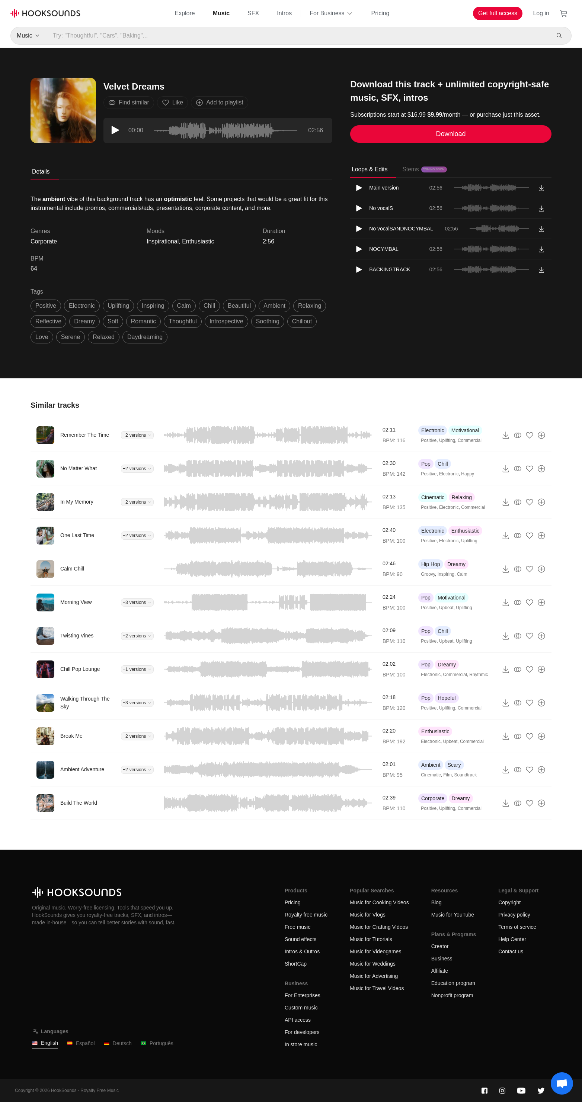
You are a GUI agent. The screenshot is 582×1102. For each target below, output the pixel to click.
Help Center (512, 939)
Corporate (432, 798)
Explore (185, 13)
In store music (301, 1044)
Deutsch (118, 1043)
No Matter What (78, 468)
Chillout (302, 321)
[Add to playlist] (541, 435)
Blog (436, 902)
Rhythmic (478, 674)
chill (209, 306)
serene (70, 337)
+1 (137, 669)
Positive (428, 440)
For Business (331, 13)
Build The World (78, 803)
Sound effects (300, 939)
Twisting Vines (76, 636)
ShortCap (296, 964)
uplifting (118, 306)
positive (45, 306)
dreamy (84, 321)
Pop (426, 464)
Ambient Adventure (82, 769)
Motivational (465, 430)
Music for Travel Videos (377, 988)
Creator (440, 946)
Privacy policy (514, 915)
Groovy (428, 574)
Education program (453, 983)
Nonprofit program (452, 995)
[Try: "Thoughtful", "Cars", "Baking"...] (297, 35)
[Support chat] (562, 1083)
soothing (267, 321)
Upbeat (446, 607)
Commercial (470, 440)
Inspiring (446, 574)
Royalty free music (306, 915)
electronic (82, 306)
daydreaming (145, 337)
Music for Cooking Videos (379, 902)
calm (184, 306)
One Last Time (77, 535)
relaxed (104, 337)
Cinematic (432, 497)
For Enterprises (302, 995)
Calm (462, 574)
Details (41, 171)
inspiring (153, 306)
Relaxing (462, 497)
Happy (467, 473)
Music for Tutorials (371, 939)
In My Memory (76, 502)
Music (221, 13)
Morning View (76, 602)
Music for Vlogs (368, 915)
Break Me (71, 736)
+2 (137, 435)
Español (81, 1043)
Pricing (380, 13)
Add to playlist (219, 102)
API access (298, 1020)
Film (447, 775)
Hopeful (446, 698)
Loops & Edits (369, 169)
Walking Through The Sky (85, 703)
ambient (274, 306)
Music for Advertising (374, 976)
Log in (541, 13)
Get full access (497, 13)
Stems (424, 169)
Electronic (432, 430)
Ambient (430, 765)
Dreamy (456, 564)
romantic (143, 321)
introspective (226, 321)
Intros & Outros (302, 951)
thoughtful (183, 321)
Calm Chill (72, 569)
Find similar (128, 102)
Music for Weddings (373, 964)
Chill (443, 464)
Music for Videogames (375, 951)
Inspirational (163, 241)
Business (442, 959)
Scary (454, 765)
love (41, 337)
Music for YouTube (452, 915)
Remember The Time (84, 435)
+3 (137, 602)
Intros (284, 13)
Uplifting (447, 440)
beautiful (239, 306)
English (45, 1043)
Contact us (510, 951)
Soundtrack (465, 775)
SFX (253, 13)
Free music (297, 927)
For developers (302, 1032)
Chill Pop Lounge (80, 669)
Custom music (301, 1008)
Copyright (509, 902)
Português (157, 1043)
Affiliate (439, 971)
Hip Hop (430, 564)
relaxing (309, 306)
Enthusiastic (198, 241)
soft (113, 321)
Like (172, 102)
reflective (48, 321)
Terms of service (517, 927)
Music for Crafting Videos (379, 927)
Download (451, 134)
